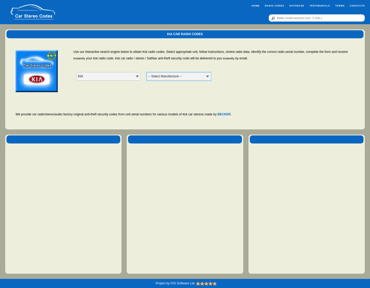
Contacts (357, 5)
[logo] (32, 12)
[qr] (317, 18)
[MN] (179, 76)
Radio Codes (274, 5)
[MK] (108, 76)
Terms (340, 5)
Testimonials (319, 5)
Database (296, 5)
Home (256, 5)
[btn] (272, 18)
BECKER (224, 114)
